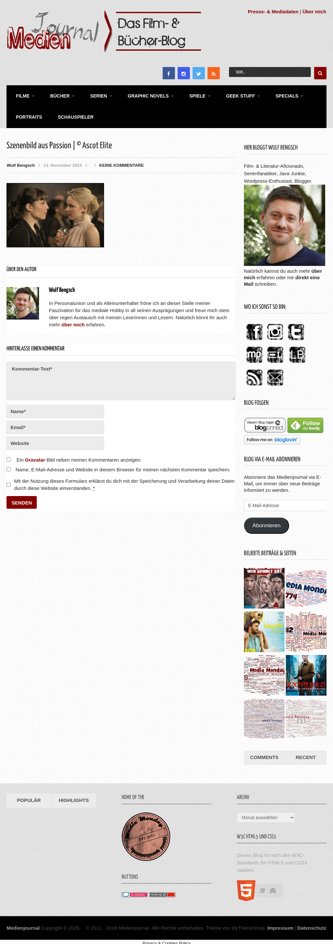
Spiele (185, 94)
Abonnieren (266, 521)
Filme (20, 94)
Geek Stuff (225, 94)
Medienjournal (23, 923)
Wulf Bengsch (20, 161)
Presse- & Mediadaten (273, 11)
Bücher (54, 94)
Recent (306, 753)
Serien (91, 94)
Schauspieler (70, 113)
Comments (264, 753)
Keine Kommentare (121, 161)
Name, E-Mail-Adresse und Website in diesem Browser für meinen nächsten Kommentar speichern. (123, 465)
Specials (270, 94)
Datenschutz (311, 923)
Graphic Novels (138, 94)
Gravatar (35, 455)
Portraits (26, 113)
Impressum (280, 923)
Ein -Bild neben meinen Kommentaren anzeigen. (79, 455)
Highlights (74, 796)
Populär (29, 796)
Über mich (314, 11)
